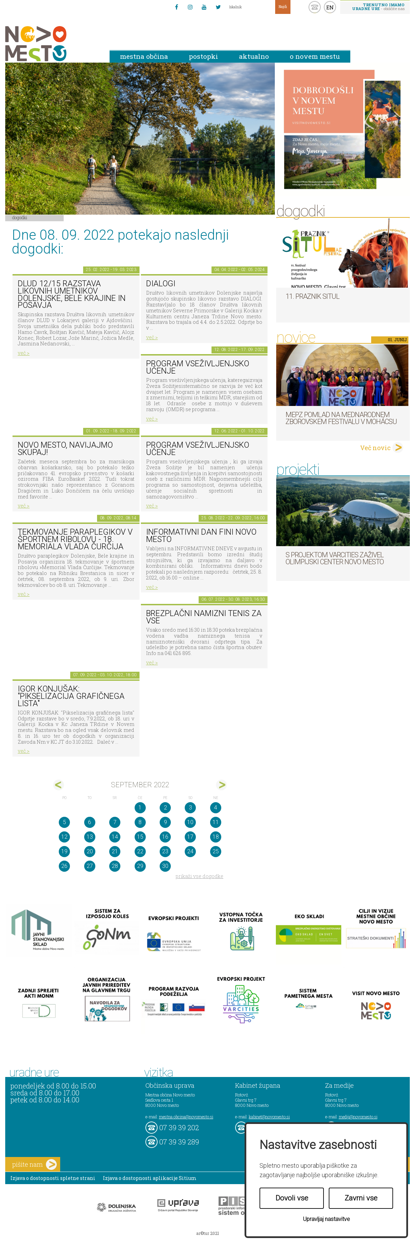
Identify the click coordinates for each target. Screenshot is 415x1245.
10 (190, 822)
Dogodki (19, 217)
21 (115, 851)
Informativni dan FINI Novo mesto (201, 535)
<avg (58, 785)
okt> (221, 785)
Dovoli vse (292, 1198)
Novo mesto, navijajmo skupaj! (65, 448)
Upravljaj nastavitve (326, 1219)
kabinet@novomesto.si (269, 1116)
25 (216, 851)
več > (24, 353)
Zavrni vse (361, 1198)
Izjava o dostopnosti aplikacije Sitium (150, 1178)
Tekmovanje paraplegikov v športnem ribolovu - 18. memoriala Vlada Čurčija (75, 539)
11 (216, 822)
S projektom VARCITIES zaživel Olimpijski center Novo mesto (335, 558)
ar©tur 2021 (207, 1233)
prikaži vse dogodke (199, 876)
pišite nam (34, 1164)
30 (165, 866)
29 (140, 866)
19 (64, 851)
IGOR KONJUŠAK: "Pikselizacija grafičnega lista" (71, 696)
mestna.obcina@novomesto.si (186, 1116)
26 (64, 866)
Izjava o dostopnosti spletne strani (52, 1178)
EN (330, 7)
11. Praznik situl (313, 296)
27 (90, 866)
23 (165, 851)
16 (165, 836)
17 (190, 836)
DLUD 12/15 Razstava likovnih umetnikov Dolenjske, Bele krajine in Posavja (72, 294)
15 (140, 836)
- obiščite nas (378, 6)
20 (90, 851)
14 (115, 836)
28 (115, 866)
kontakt (315, 7)
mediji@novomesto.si (358, 1116)
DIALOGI (160, 283)
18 (216, 836)
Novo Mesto (52, 43)
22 (140, 851)
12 (64, 836)
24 (190, 851)
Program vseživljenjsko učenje (197, 367)
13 (90, 836)
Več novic (375, 448)
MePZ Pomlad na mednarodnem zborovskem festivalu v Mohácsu (341, 418)
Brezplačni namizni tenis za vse (204, 617)
